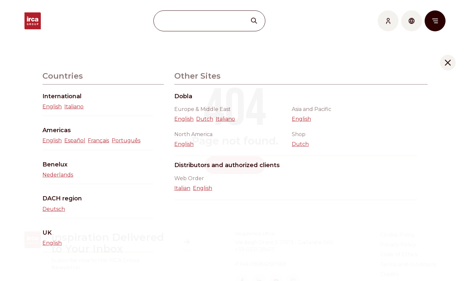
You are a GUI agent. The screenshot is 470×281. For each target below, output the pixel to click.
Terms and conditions (408, 264)
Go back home (235, 165)
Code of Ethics (398, 254)
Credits (389, 274)
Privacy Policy (398, 245)
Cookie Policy (397, 235)
